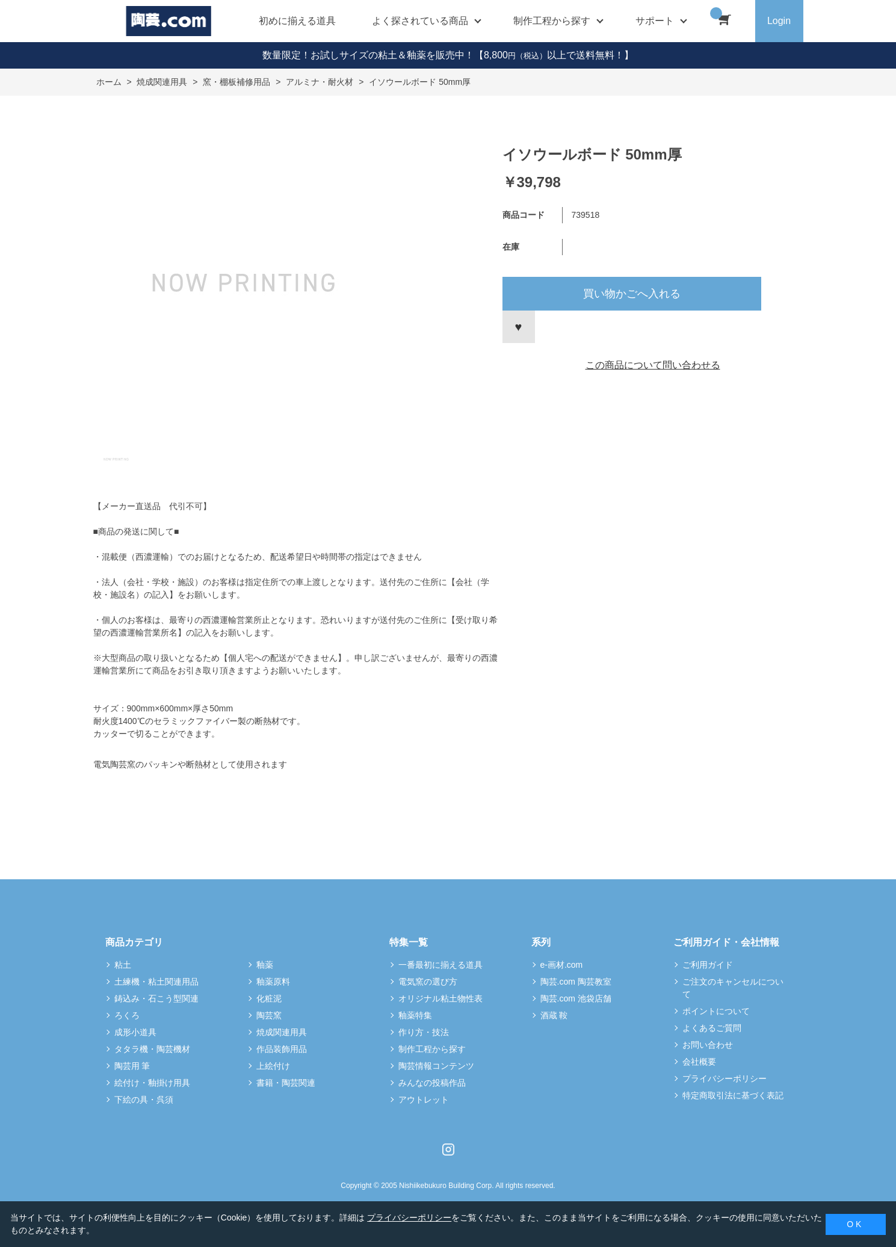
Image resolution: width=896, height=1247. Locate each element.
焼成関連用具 (281, 1032)
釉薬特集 (415, 1015)
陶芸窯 (269, 1015)
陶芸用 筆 (132, 1066)
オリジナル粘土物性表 (440, 998)
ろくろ (127, 1015)
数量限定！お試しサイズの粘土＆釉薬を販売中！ (368, 55)
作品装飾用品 (281, 1049)
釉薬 (264, 965)
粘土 (122, 965)
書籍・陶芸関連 (285, 1083)
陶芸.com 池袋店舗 (575, 998)
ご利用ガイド (707, 965)
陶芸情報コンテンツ (436, 1066)
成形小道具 (135, 1032)
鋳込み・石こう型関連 (156, 998)
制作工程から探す (432, 1049)
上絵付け (273, 1066)
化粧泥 (269, 998)
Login (779, 21)
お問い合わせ (707, 1045)
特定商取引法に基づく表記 (732, 1095)
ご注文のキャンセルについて (732, 988)
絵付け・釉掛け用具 (152, 1083)
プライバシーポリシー (724, 1078)
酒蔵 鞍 (554, 1015)
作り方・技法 (423, 1032)
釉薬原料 (273, 981)
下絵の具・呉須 (143, 1099)
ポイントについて (716, 1011)
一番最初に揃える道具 (440, 965)
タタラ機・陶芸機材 (152, 1049)
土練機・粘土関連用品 (156, 981)
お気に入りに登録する (518, 327)
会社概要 (699, 1061)
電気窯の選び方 (427, 981)
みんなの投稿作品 (432, 1083)
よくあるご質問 (711, 1028)
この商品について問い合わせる (652, 365)
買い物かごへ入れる (632, 294)
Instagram (448, 1149)
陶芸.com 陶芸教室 (575, 981)
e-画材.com (561, 965)
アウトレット (423, 1099)
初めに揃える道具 (297, 21)
